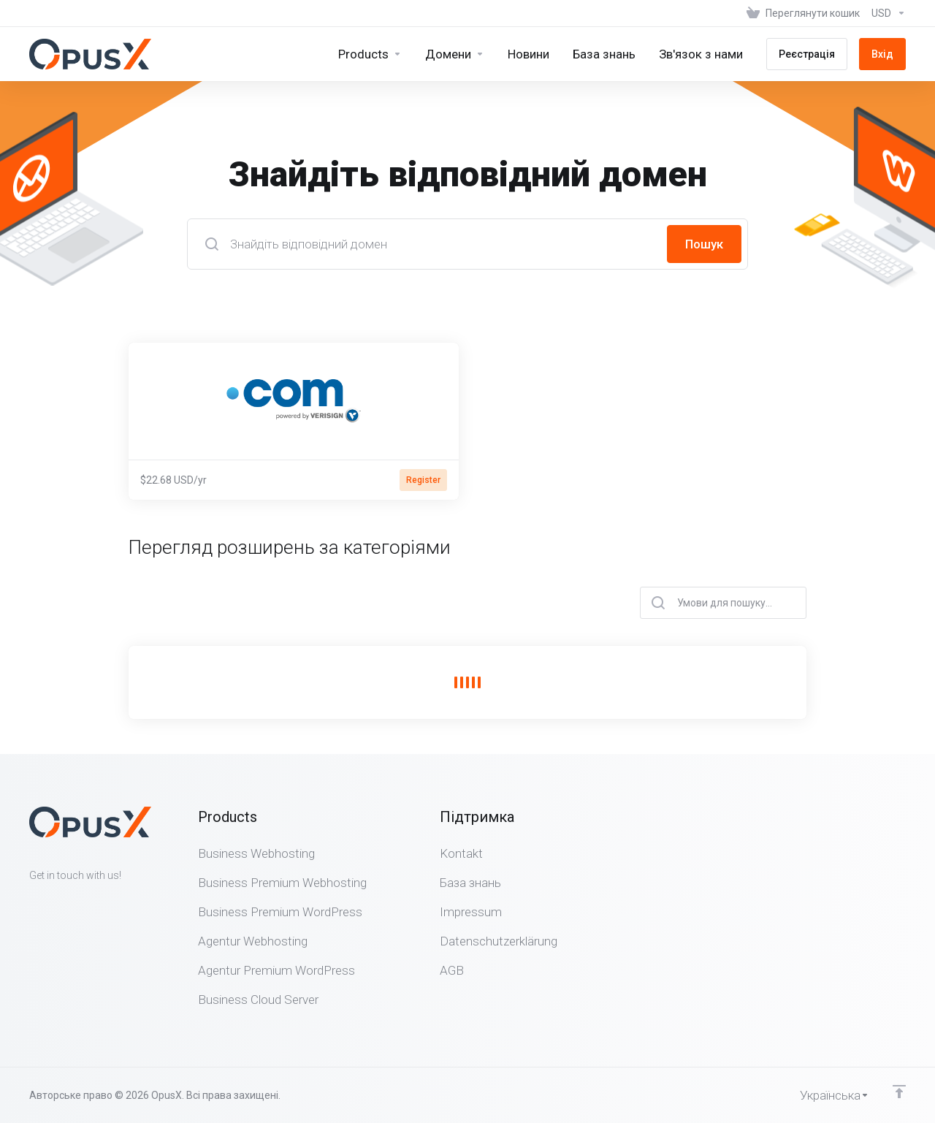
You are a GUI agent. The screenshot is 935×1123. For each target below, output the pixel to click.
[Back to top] (899, 1091)
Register (423, 480)
